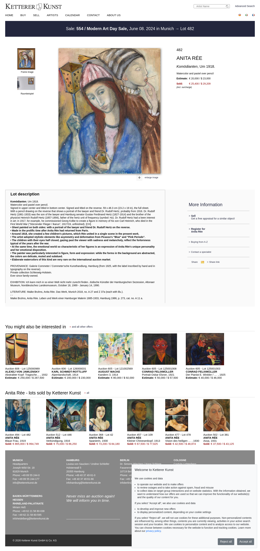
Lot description (25, 194)
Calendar (72, 15)
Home (9, 15)
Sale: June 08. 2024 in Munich (120, 28)
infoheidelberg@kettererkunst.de (31, 518)
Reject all (226, 541)
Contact (93, 15)
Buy (23, 15)
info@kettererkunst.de (25, 482)
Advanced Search (245, 6)
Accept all (245, 541)
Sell (36, 15)
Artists (52, 15)
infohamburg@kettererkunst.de (83, 482)
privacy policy (153, 531)
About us (114, 15)
